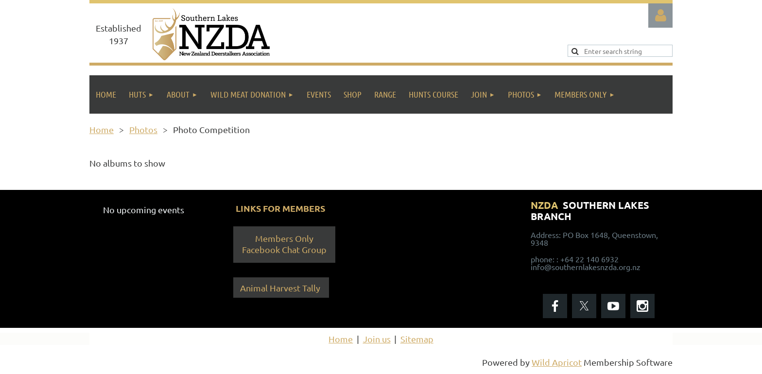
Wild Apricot (557, 362)
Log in (660, 15)
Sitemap (416, 339)
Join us (377, 339)
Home (101, 129)
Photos (143, 129)
